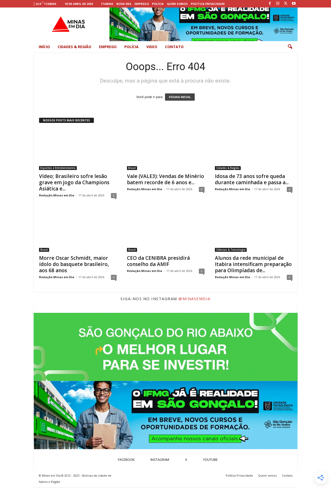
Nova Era (123, 4)
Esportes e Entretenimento (58, 168)
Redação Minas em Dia (56, 195)
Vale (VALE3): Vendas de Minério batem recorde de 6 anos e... (165, 179)
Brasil (132, 168)
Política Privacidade (208, 4)
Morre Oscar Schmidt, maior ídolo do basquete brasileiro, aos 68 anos (74, 264)
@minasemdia (194, 298)
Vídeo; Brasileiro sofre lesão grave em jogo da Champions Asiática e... (74, 182)
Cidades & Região (74, 46)
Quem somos (177, 4)
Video (151, 46)
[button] (290, 47)
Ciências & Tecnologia (230, 250)
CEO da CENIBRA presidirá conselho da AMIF (158, 261)
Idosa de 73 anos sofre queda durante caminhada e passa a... (252, 179)
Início (44, 46)
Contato (174, 46)
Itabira (107, 4)
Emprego (141, 4)
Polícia (158, 4)
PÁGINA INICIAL (180, 97)
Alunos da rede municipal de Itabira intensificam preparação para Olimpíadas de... (253, 264)
